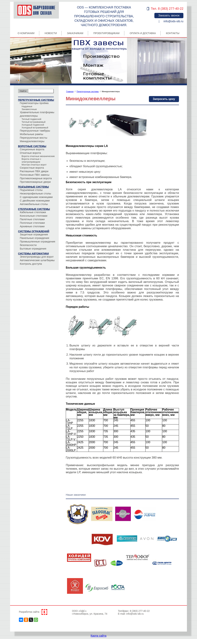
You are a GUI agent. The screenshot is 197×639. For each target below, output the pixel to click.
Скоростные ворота (32, 167)
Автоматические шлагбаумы (37, 260)
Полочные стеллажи (32, 222)
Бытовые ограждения (33, 248)
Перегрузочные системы (36, 100)
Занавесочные (29, 109)
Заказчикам (75, 33)
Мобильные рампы (31, 134)
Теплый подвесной (31, 119)
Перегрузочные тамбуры (35, 130)
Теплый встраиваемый (33, 122)
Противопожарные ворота (36, 178)
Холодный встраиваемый (35, 127)
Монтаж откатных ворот (34, 164)
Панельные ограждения (34, 237)
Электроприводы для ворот (37, 256)
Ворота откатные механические (38, 156)
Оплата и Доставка (143, 33)
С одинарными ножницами (36, 196)
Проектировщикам (106, 33)
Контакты (172, 33)
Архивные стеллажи (32, 226)
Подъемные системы (33, 186)
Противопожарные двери (35, 181)
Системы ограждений (33, 231)
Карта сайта (98, 635)
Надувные (27, 106)
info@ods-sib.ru (173, 21)
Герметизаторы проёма (34, 103)
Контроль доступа (31, 263)
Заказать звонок (168, 15)
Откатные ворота (30, 152)
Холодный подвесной (33, 124)
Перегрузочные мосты (33, 137)
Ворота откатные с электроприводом (31, 160)
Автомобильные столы (34, 204)
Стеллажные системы (34, 209)
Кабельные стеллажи (33, 212)
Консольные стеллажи (33, 215)
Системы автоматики (33, 253)
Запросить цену (164, 98)
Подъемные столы (31, 189)
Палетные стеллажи (32, 219)
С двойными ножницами (35, 200)
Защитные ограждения (34, 234)
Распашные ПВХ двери (34, 171)
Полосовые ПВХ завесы (34, 174)
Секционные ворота (32, 149)
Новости (51, 33)
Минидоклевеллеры (32, 141)
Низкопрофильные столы (35, 193)
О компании (26, 33)
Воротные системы (32, 146)
